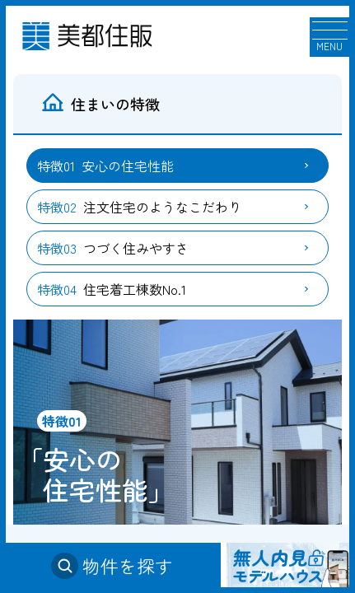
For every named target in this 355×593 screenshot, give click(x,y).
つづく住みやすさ (113, 248)
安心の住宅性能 (105, 165)
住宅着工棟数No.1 (111, 289)
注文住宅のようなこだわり (139, 207)
